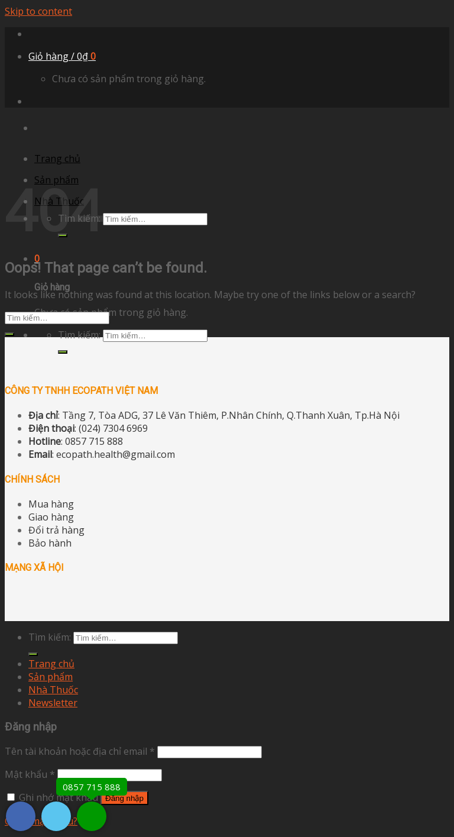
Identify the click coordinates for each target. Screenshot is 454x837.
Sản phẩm (50, 676)
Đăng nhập (124, 798)
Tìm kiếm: (79, 334)
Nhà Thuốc (53, 689)
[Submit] (62, 352)
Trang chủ (57, 158)
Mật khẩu (30, 774)
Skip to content (38, 11)
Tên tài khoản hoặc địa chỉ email (80, 751)
